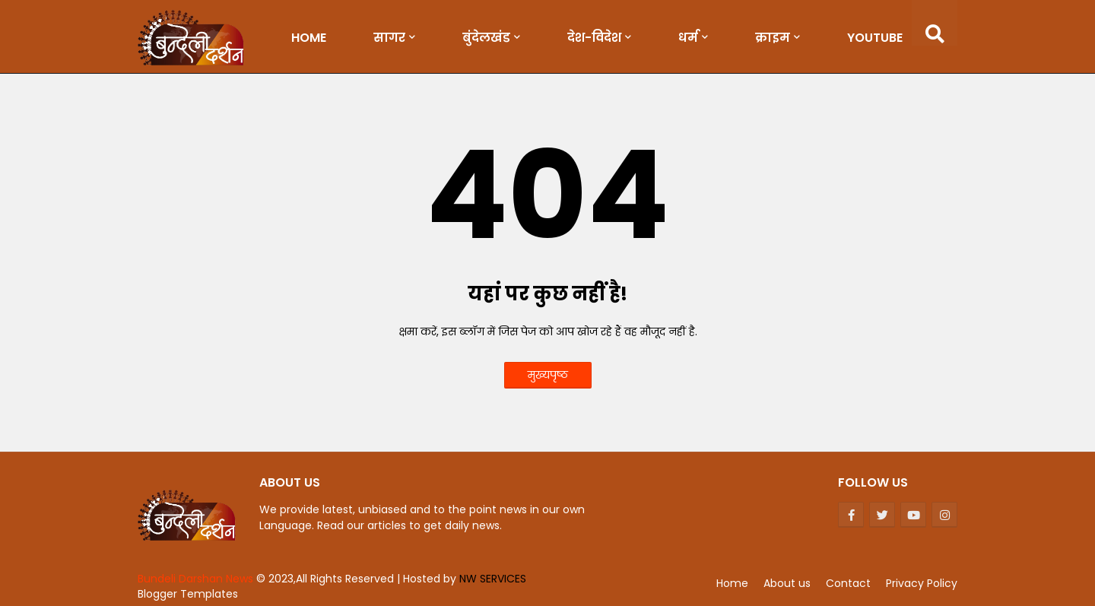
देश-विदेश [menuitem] (594, 37)
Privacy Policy (921, 583)
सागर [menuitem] (389, 37)
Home (732, 583)
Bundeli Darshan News (197, 578)
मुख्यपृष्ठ (548, 374)
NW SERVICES (492, 578)
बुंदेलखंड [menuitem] (486, 37)
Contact (848, 583)
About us (787, 583)
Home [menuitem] (308, 37)
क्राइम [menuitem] (772, 37)
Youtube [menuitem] (875, 37)
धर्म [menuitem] (688, 37)
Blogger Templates (188, 593)
